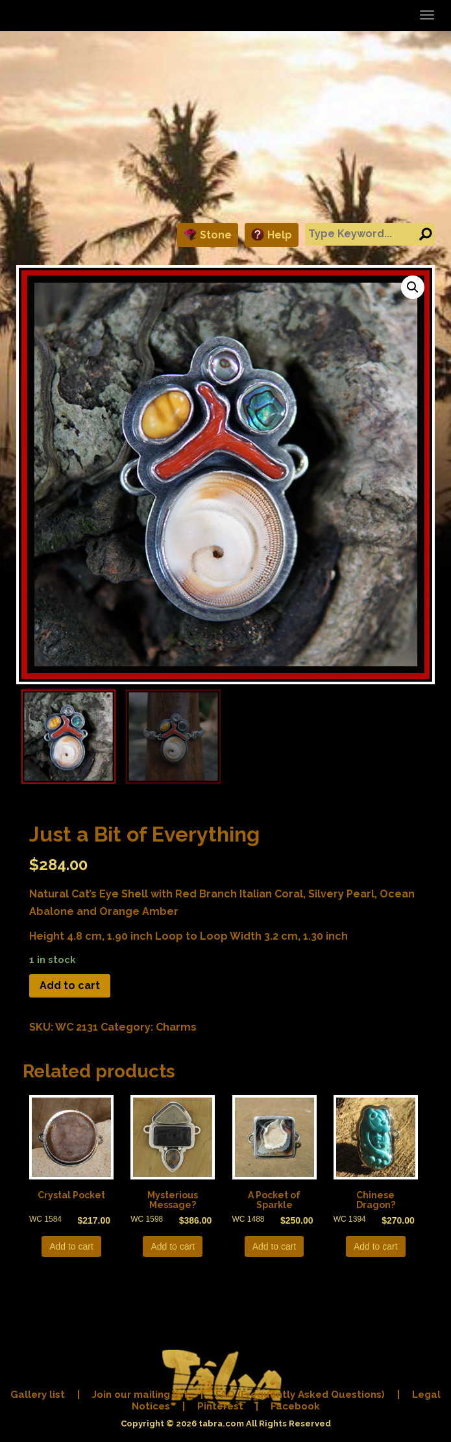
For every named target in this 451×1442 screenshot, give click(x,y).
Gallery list (37, 1394)
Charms (176, 1027)
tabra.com (221, 1423)
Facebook (295, 1406)
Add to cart (70, 985)
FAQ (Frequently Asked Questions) (300, 1394)
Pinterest (220, 1406)
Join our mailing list (140, 1394)
